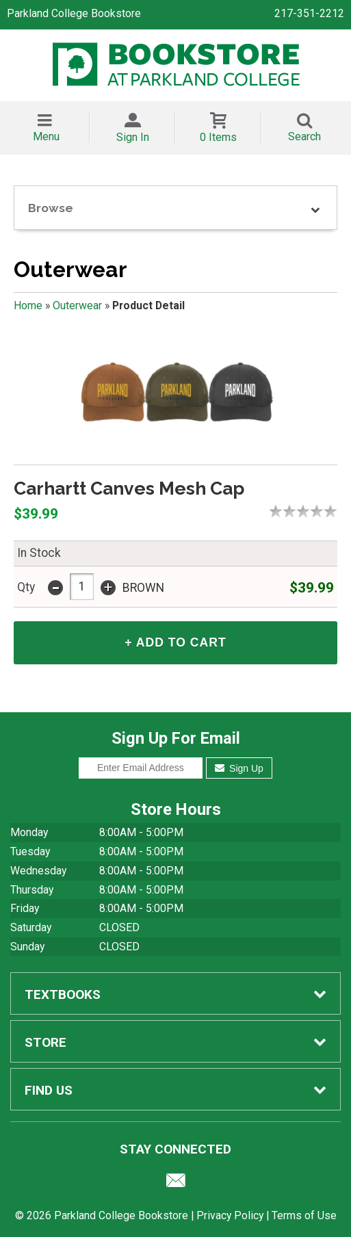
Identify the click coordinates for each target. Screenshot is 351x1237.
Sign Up (239, 768)
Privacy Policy (229, 1215)
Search (304, 136)
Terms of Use (304, 1215)
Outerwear (77, 305)
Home (28, 305)
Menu (46, 136)
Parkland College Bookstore (74, 13)
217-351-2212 (309, 13)
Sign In (132, 137)
